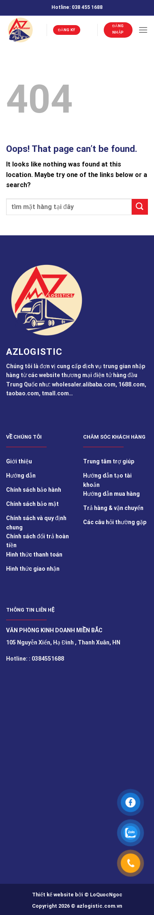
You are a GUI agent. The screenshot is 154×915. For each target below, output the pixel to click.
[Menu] (143, 30)
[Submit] (140, 207)
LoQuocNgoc (106, 895)
